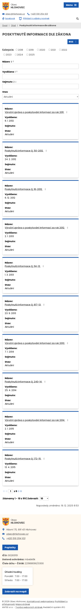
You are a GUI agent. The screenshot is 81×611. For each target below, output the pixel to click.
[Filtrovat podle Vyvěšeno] (40, 76)
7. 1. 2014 (9, 351)
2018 (20, 49)
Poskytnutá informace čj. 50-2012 (26, 150)
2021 (53, 49)
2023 (8, 54)
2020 (42, 49)
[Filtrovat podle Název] (40, 66)
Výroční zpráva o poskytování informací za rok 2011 (36, 112)
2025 (32, 54)
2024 (20, 54)
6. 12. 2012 (10, 197)
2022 (64, 49)
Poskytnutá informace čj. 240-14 (26, 381)
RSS (73, 41)
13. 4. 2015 (10, 467)
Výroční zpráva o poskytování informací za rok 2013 (37, 343)
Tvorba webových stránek (28, 607)
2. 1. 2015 (9, 428)
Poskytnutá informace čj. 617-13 (25, 304)
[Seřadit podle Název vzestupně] (13, 61)
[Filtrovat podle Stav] (40, 96)
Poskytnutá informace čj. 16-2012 (26, 189)
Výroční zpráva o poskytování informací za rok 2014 (37, 420)
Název (7, 61)
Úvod (4, 25)
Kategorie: (8, 49)
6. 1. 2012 (9, 120)
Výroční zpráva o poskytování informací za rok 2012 (37, 227)
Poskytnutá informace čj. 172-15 (25, 458)
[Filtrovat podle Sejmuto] (40, 86)
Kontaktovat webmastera (40, 601)
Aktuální (9, 134)
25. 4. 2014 (10, 390)
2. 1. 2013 (9, 236)
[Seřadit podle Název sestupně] (13, 62)
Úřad (13, 25)
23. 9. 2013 (10, 313)
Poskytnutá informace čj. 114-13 (25, 266)
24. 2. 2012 (10, 159)
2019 (31, 49)
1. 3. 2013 (9, 274)
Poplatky (10, 547)
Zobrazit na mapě (15, 591)
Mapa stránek (23, 604)
